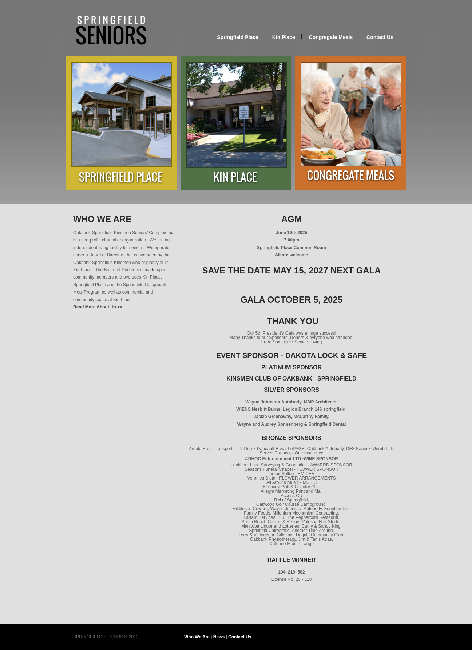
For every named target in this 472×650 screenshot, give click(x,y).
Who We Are (197, 636)
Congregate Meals (331, 37)
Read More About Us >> (97, 307)
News (219, 636)
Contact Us (379, 37)
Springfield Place (237, 37)
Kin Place (283, 37)
